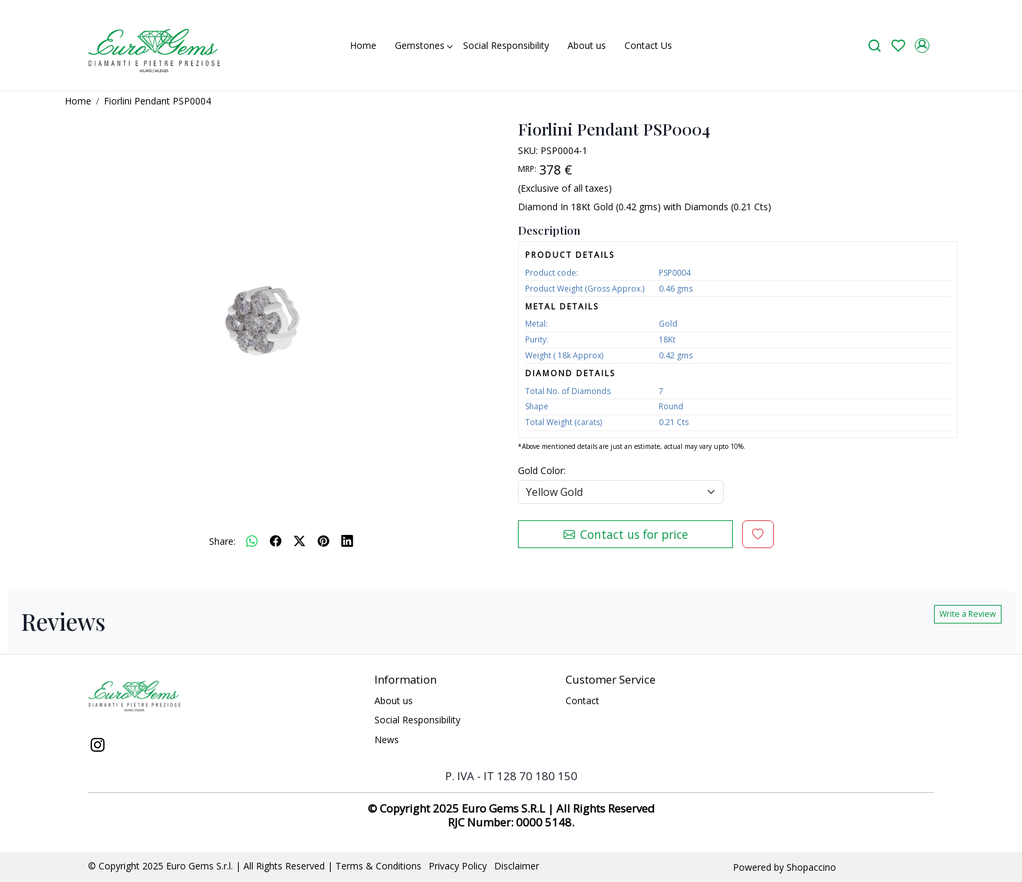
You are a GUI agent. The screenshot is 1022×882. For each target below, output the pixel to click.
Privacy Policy (458, 866)
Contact (582, 700)
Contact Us (648, 45)
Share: (222, 541)
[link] (874, 45)
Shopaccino (811, 867)
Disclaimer (516, 866)
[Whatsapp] (252, 541)
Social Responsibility (506, 45)
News (386, 739)
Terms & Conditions (378, 866)
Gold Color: (542, 470)
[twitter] (300, 541)
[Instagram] (97, 746)
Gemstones (423, 45)
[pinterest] (323, 541)
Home (363, 45)
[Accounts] (922, 45)
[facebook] (276, 541)
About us (587, 45)
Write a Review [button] (967, 614)
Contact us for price (626, 534)
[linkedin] (347, 541)
